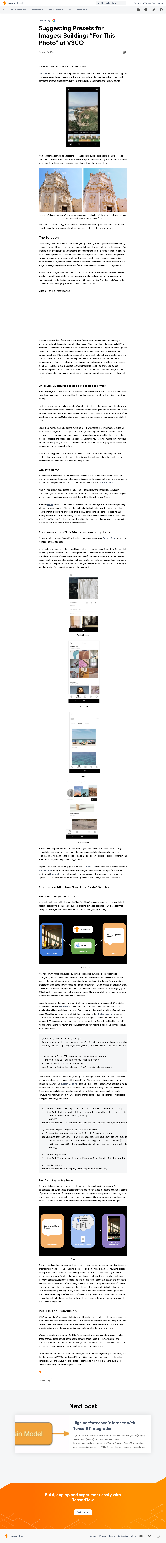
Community (81, 9)
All (4, 9)
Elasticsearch (89, 867)
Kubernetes (55, 874)
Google (93, 1536)
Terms (111, 1536)
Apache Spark (109, 538)
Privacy (103, 1536)
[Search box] (114, 3)
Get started (83, 1512)
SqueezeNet (65, 1006)
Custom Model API (69, 1084)
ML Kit (50, 504)
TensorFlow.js (37, 9)
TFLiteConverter (106, 482)
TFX (69, 9)
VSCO (44, 73)
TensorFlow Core (18, 9)
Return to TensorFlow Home (147, 3)
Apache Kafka (45, 870)
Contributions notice (126, 1536)
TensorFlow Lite (55, 9)
